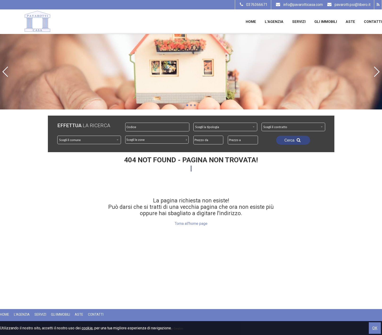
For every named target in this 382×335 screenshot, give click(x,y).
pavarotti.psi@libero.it (348, 4)
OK (374, 328)
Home (251, 22)
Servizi (299, 22)
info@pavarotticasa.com (299, 4)
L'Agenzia (274, 22)
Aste (350, 22)
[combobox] (225, 127)
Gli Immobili (325, 22)
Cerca (293, 140)
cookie (87, 328)
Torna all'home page (191, 223)
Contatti (373, 22)
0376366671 (253, 4)
